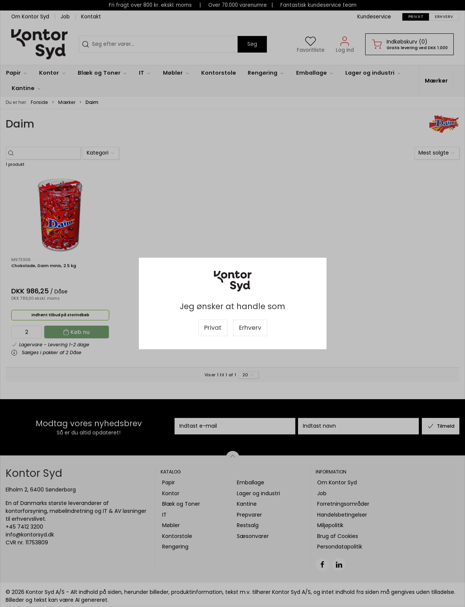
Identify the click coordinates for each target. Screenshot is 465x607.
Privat (212, 327)
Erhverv (250, 327)
